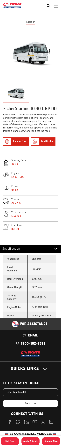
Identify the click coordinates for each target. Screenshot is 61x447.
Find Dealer (47, 141)
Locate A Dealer (30, 441)
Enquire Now (19, 141)
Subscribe (30, 403)
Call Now (9, 441)
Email (33, 335)
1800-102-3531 (33, 343)
